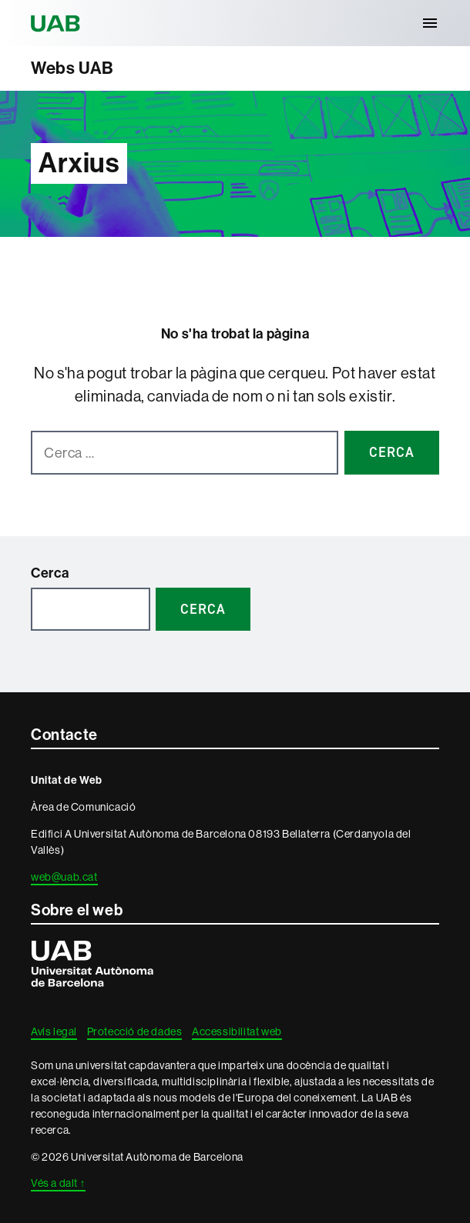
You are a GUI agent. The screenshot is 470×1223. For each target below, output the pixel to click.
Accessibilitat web (237, 1031)
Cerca (50, 573)
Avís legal (54, 1031)
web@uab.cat (64, 877)
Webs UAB (72, 68)
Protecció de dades (135, 1031)
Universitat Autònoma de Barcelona (58, 23)
